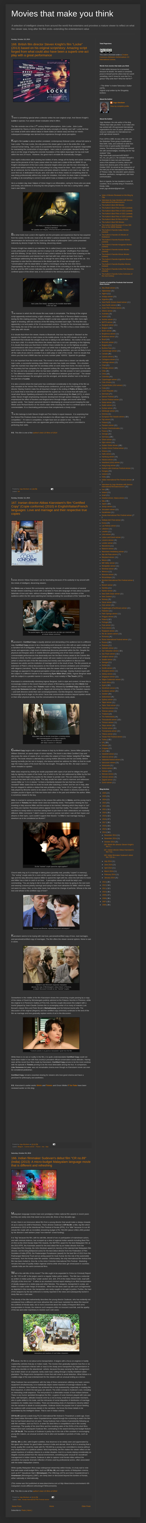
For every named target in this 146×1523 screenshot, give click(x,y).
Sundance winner (108, 691)
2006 (104, 905)
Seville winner (107, 668)
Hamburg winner (108, 457)
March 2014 (109, 871)
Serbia (104, 665)
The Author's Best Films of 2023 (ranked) (117, 208)
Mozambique (107, 577)
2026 (104, 793)
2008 (104, 898)
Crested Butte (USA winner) (112, 385)
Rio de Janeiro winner (110, 634)
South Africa (106, 682)
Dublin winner (107, 405)
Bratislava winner (108, 337)
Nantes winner (107, 591)
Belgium (21, 1147)
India (19, 1499)
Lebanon (105, 529)
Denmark (105, 394)
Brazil (104, 339)
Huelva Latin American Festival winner (116, 468)
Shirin (39, 1085)
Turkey (104, 740)
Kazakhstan (106, 512)
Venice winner (107, 768)
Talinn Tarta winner (109, 705)
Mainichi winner (108, 549)
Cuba (104, 388)
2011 (104, 888)
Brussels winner (108, 342)
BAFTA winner (107, 322)
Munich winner (107, 585)
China (104, 374)
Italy (47, 1147)
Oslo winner (106, 605)
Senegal (105, 662)
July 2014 (108, 861)
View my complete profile (119, 106)
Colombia (105, 377)
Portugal (105, 622)
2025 (104, 796)
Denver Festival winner (110, 400)
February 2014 (110, 874)
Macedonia (106, 546)
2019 (104, 816)
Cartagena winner (109, 359)
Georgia (105, 434)
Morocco (105, 572)
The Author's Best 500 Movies (113, 222)
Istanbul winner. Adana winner (113, 498)
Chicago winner (108, 368)
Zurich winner (107, 783)
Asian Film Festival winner (112, 308)
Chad (104, 365)
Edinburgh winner (108, 411)
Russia (104, 642)
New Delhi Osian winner (111, 594)
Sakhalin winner (108, 648)
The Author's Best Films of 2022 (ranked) (117, 211)
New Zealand (107, 597)
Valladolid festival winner (111, 760)
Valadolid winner (108, 754)
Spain (104, 685)
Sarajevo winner (108, 657)
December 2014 (110, 835)
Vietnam (105, 771)
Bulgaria (105, 345)
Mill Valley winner (108, 563)
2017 (104, 822)
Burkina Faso (107, 348)
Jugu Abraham (119, 103)
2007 (104, 902)
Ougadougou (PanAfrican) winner (114, 608)
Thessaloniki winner (109, 720)
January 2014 (109, 878)
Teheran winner (108, 711)
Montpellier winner (109, 566)
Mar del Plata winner (110, 554)
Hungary (105, 471)
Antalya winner (107, 297)
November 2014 (110, 838)
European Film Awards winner (113, 417)
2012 (104, 885)
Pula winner (106, 625)
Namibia (105, 588)
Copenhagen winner (109, 380)
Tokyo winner (107, 725)
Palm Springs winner (110, 614)
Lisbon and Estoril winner (111, 537)
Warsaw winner (108, 774)
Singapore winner (108, 677)
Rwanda (105, 645)
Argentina (106, 299)
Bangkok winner (108, 325)
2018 (104, 819)
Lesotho (105, 532)
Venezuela (106, 765)
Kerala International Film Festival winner (35, 1499)
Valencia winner (108, 757)
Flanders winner (108, 425)
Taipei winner (107, 702)
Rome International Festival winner (115, 640)
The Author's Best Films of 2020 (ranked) (117, 217)
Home (51, 1506)
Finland (105, 422)
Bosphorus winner (109, 334)
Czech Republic (108, 391)
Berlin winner (107, 331)
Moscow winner (108, 575)
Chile (104, 371)
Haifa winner (107, 454)
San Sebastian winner (110, 651)
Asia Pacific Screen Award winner (114, 302)
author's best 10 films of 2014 (45, 433)
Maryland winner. (108, 557)
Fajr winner (106, 420)
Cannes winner (29, 1147)
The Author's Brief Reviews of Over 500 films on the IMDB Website (116, 226)
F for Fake (72, 1085)
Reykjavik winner (108, 631)
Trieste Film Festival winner (112, 737)
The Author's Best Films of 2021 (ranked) (117, 214)
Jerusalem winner (108, 510)
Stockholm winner (109, 688)
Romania (105, 637)
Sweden (105, 694)
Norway (105, 599)
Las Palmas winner (109, 526)
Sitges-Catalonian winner (111, 680)
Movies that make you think (62, 13)
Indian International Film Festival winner (117, 480)
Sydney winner (107, 700)
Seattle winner (107, 660)
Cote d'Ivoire (107, 382)
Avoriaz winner (107, 319)
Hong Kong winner (109, 465)
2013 (104, 882)
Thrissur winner (108, 722)
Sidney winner (107, 674)
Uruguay (105, 748)
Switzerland (106, 697)
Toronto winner (107, 728)
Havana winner (107, 460)
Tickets (49, 1085)
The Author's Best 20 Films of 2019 (115, 219)
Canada (105, 354)
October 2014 (109, 842)
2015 (104, 829)
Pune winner (107, 628)
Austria (105, 317)
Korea (104, 523)
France (38, 1147)
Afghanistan (106, 291)
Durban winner (107, 408)
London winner (107, 543)
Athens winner (107, 311)
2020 (104, 813)
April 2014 (108, 868)
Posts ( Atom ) (26, 1510)
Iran (43, 1147)
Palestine (105, 611)
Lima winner (106, 534)
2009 (104, 895)
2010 (104, 892)
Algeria (105, 294)
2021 (104, 809)
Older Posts (86, 1506)
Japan (104, 504)
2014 (104, 832)
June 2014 (108, 865)
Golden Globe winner (110, 445)
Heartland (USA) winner (111, 462)
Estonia (105, 414)
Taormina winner (108, 708)
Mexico (105, 560)
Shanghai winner (108, 671)
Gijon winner (107, 442)
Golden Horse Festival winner (113, 448)
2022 (104, 806)
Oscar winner (107, 602)
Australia (105, 314)
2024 (104, 800)
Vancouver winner (109, 763)
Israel (104, 495)
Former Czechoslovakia (111, 428)
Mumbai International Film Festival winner (117, 580)
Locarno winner (108, 540)
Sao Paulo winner (108, 654)
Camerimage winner (109, 351)
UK (19, 491)
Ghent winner (107, 440)
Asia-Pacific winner (109, 305)
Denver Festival (108, 397)
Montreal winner (108, 569)
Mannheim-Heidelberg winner (113, 552)
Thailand (105, 714)
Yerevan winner (108, 777)
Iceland (105, 474)
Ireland (104, 492)
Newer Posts (16, 1506)
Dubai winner (107, 402)
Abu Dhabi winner (109, 288)
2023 (104, 803)
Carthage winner (108, 362)
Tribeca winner (107, 734)
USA (104, 751)
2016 (104, 826)
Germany (105, 437)
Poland (105, 619)
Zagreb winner (107, 780)
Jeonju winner (107, 507)
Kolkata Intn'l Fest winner (111, 520)
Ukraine (105, 745)
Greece (105, 451)
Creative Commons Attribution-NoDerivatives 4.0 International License (114, 57)
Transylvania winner (109, 731)
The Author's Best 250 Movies (113, 205)
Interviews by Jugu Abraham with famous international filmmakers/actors (117, 201)
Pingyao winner (108, 617)
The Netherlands (108, 717)
